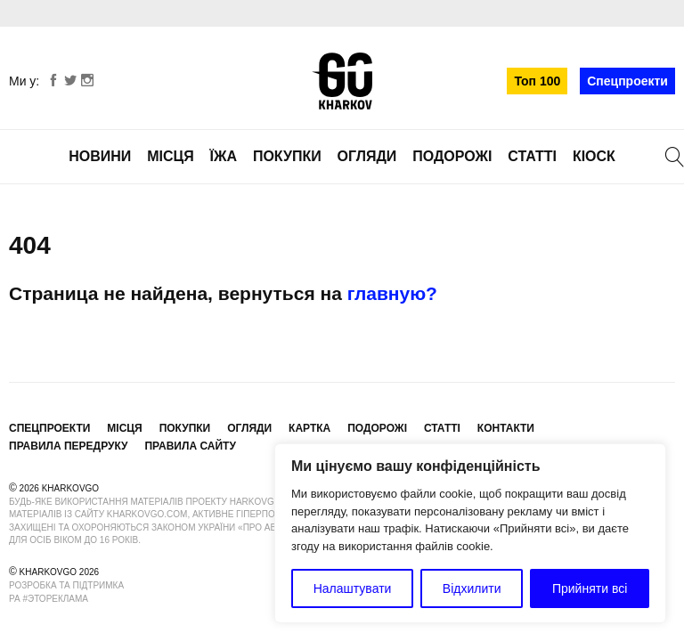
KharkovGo (342, 81)
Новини (100, 156)
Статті (532, 156)
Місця (170, 156)
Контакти (505, 428)
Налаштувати (353, 588)
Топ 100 (537, 81)
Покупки (287, 156)
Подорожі (452, 156)
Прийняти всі (589, 588)
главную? (392, 293)
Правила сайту (189, 446)
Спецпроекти (627, 81)
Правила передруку (68, 446)
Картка (309, 428)
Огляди (367, 156)
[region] (470, 533)
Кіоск (594, 156)
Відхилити (472, 588)
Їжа (223, 156)
